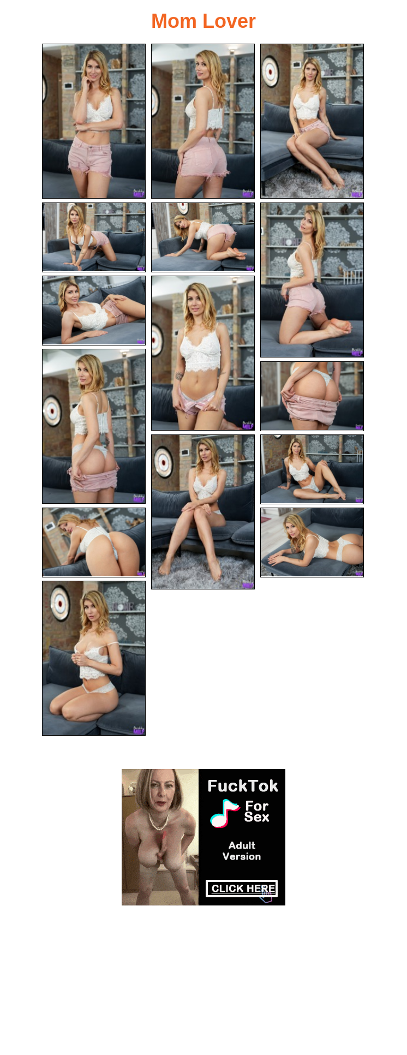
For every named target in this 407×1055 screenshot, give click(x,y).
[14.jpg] (312, 542)
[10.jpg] (312, 396)
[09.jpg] (94, 426)
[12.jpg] (312, 469)
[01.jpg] (94, 121)
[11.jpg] (203, 511)
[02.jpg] (203, 121)
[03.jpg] (312, 121)
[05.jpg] (203, 237)
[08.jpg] (203, 353)
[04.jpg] (94, 237)
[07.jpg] (94, 310)
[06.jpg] (312, 279)
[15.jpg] (94, 658)
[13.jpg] (94, 542)
